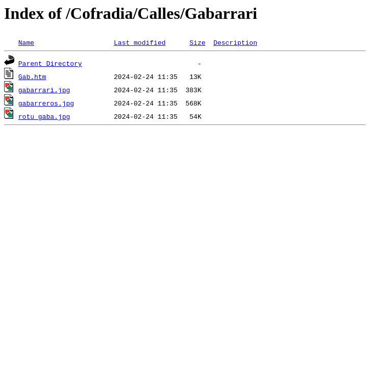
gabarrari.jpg (44, 89)
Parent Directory (50, 63)
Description (235, 42)
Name (26, 42)
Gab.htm (32, 76)
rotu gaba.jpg (44, 116)
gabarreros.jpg (46, 103)
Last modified (139, 42)
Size (197, 42)
